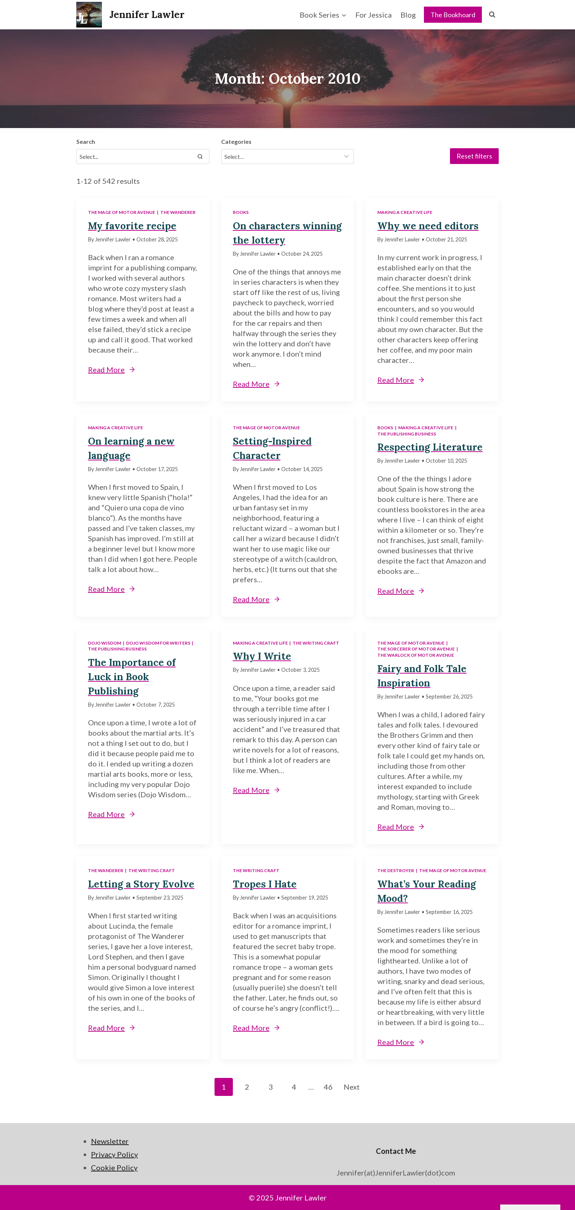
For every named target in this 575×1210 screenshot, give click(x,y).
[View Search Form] (492, 14)
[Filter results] (287, 156)
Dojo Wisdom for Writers (158, 643)
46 (328, 1086)
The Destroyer (395, 870)
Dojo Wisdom (104, 643)
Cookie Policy (114, 1167)
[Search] (200, 156)
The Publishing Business (406, 434)
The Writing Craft (316, 643)
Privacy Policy (114, 1154)
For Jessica (373, 14)
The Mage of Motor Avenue (121, 212)
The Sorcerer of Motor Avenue (416, 649)
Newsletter (110, 1141)
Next (352, 1086)
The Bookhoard (453, 15)
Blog (408, 14)
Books (241, 212)
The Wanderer (177, 212)
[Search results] (142, 156)
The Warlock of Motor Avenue (415, 655)
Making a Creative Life (404, 212)
